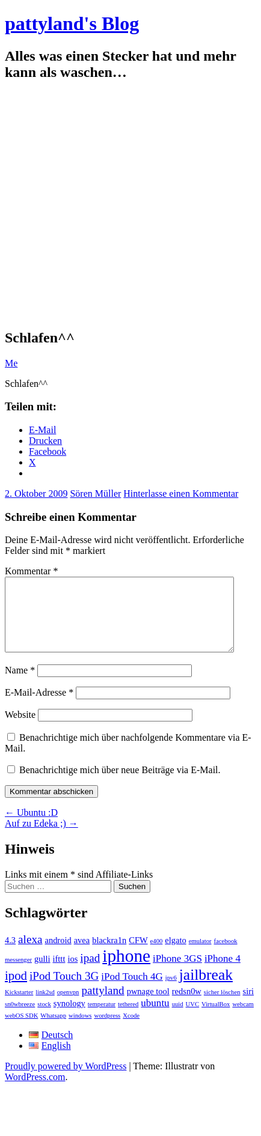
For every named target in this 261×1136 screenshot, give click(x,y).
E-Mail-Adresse (39, 707)
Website (20, 729)
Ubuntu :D (31, 827)
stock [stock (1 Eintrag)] (44, 1018)
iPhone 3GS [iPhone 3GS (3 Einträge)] (177, 973)
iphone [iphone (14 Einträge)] (126, 970)
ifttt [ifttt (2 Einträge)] (59, 973)
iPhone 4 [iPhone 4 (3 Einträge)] (222, 973)
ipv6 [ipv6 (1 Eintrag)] (171, 992)
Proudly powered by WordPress (65, 1080)
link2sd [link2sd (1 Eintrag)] (44, 1006)
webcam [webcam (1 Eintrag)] (243, 1018)
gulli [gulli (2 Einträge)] (42, 973)
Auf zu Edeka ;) (41, 838)
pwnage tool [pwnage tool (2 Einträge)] (148, 1005)
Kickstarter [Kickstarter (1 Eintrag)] (19, 1006)
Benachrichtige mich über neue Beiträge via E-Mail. (120, 784)
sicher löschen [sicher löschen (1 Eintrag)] (222, 1006)
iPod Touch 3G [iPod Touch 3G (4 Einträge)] (64, 990)
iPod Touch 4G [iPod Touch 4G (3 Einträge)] (131, 991)
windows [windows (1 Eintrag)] (80, 1030)
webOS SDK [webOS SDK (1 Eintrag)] (21, 1030)
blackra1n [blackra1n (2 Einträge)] (109, 954)
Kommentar (31, 571)
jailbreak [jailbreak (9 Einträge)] (206, 989)
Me (11, 363)
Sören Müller (95, 493)
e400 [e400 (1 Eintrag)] (156, 955)
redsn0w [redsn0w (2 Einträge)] (186, 1005)
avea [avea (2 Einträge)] (82, 954)
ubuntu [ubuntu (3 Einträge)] (155, 1017)
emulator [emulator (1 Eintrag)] (200, 955)
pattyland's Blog (72, 23)
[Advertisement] (113, 205)
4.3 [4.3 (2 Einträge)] (10, 954)
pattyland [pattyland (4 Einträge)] (102, 1004)
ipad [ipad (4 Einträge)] (90, 972)
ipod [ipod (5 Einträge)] (16, 990)
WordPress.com (35, 1091)
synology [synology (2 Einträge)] (69, 1017)
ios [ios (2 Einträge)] (72, 973)
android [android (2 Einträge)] (58, 954)
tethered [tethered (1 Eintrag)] (128, 1018)
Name (20, 684)
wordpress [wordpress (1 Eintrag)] (107, 1030)
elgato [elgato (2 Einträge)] (175, 954)
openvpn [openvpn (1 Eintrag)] (68, 1006)
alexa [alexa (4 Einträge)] (30, 953)
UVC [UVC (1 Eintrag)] (193, 1018)
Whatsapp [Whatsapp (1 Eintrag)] (53, 1030)
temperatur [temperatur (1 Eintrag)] (101, 1018)
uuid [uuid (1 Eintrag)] (177, 1018)
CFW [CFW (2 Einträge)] (138, 954)
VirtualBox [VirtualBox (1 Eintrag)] (215, 1018)
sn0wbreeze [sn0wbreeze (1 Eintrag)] (20, 1018)
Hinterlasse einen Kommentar (180, 493)
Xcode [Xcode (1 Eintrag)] (131, 1030)
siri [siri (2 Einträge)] (248, 1005)
